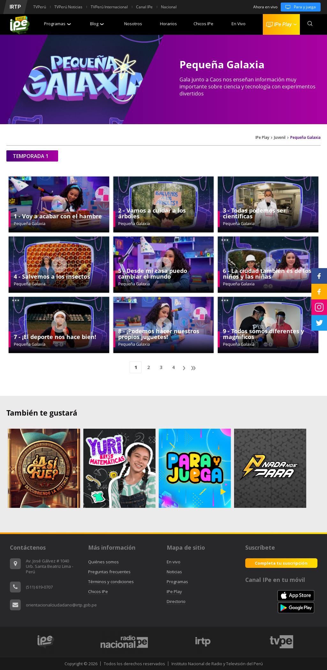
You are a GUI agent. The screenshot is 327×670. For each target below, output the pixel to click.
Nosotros (133, 23)
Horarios (168, 23)
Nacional (169, 7)
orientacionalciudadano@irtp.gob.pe (61, 605)
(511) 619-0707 (39, 587)
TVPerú (39, 7)
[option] (203, 642)
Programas (57, 23)
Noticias (174, 572)
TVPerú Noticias (68, 7)
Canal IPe (144, 7)
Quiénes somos (103, 562)
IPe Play (262, 137)
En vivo (173, 562)
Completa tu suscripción (281, 563)
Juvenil (279, 137)
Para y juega (298, 7)
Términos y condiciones (111, 581)
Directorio (176, 601)
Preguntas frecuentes (109, 572)
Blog (97, 23)
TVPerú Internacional (109, 7)
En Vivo (239, 23)
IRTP (15, 7)
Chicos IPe (203, 23)
